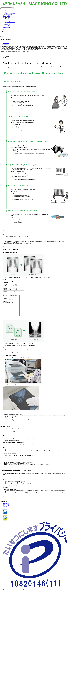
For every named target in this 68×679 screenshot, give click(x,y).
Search (2, 36)
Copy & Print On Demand (10, 22)
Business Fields (6, 43)
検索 (12, 8)
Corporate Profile (8, 14)
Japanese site (6, 27)
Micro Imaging (8, 20)
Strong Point (6, 16)
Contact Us (5, 267)
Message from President (10, 13)
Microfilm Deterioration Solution (11, 19)
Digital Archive (8, 24)
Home (4, 10)
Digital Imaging (8, 18)
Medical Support (8, 23)
